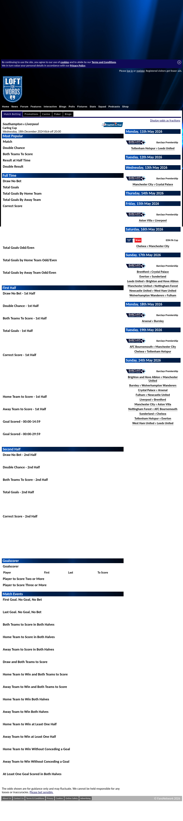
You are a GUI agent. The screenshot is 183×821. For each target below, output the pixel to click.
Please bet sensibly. (41, 792)
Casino (46, 114)
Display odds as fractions (165, 120)
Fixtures (82, 106)
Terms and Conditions (104, 62)
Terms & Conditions (35, 798)
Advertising (85, 798)
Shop (125, 106)
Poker (57, 114)
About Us (7, 798)
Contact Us (19, 798)
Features (36, 106)
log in (130, 70)
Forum (24, 106)
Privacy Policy (77, 65)
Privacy (50, 798)
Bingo (68, 114)
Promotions (31, 114)
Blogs (62, 106)
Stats (93, 106)
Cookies (59, 798)
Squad (102, 106)
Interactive (50, 106)
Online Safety (71, 798)
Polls (72, 106)
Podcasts (114, 106)
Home (5, 106)
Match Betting (12, 114)
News (15, 106)
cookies (65, 62)
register (140, 70)
